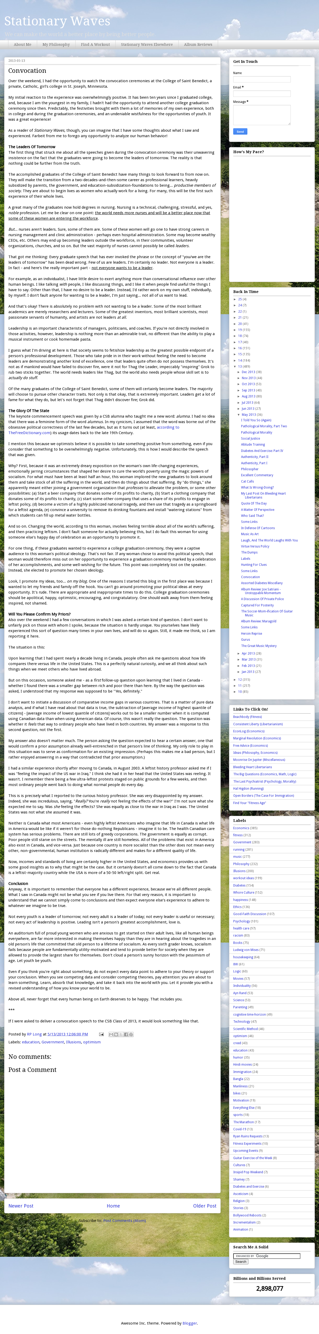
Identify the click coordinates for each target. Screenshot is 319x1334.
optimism (92, 1042)
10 (240, 692)
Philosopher (250, 469)
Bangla (238, 1079)
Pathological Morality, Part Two (264, 426)
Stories (238, 1208)
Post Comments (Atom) (124, 1220)
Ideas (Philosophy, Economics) (255, 753)
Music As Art (250, 534)
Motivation (241, 1100)
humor (238, 1057)
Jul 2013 (248, 403)
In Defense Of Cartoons (258, 528)
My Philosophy (56, 44)
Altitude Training (253, 444)
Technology (241, 1021)
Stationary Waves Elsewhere (147, 44)
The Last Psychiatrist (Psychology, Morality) (264, 781)
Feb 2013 (249, 666)
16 (240, 348)
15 (240, 354)
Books (237, 943)
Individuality (242, 986)
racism (238, 935)
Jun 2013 (248, 409)
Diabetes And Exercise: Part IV (262, 451)
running (238, 849)
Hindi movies (242, 1064)
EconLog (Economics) (248, 731)
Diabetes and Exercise (248, 1186)
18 (240, 336)
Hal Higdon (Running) (248, 788)
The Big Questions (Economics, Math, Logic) (264, 774)
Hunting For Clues (254, 565)
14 (240, 360)
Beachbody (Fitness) (247, 717)
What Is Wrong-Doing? (257, 487)
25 (240, 299)
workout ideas (243, 878)
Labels (245, 559)
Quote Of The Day (254, 503)
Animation (240, 1229)
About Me (22, 44)
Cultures (239, 1165)
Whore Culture (243, 892)
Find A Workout (95, 44)
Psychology (241, 921)
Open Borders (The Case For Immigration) (263, 796)
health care (241, 928)
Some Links (249, 522)
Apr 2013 (249, 653)
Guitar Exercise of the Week (252, 1158)
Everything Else (243, 1108)
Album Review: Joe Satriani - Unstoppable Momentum (261, 591)
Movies (238, 979)
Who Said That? (252, 516)
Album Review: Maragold (258, 621)
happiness (240, 900)
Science (238, 1000)
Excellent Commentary (257, 475)
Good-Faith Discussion (249, 914)
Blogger (190, 1323)
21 (240, 317)
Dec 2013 (249, 372)
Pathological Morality (256, 432)
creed (237, 1043)
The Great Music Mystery (259, 646)
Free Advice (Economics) (250, 746)
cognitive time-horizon (249, 1014)
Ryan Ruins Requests (248, 1136)
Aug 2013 (249, 396)
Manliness (240, 1086)
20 (240, 324)
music (237, 857)
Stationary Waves (57, 21)
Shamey (239, 1179)
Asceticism (240, 1194)
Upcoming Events (245, 1151)
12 (240, 680)
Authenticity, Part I (254, 463)
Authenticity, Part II (254, 457)
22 (240, 311)
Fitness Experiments (247, 1143)
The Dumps (249, 552)
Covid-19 (239, 1129)
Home (113, 1206)
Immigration (242, 1072)
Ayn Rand (240, 993)
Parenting (240, 1007)
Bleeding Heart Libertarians (252, 767)
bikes (237, 1093)
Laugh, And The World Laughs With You (269, 540)
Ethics (237, 907)
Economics (241, 828)
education (30, 1042)
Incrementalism (244, 1222)
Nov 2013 (249, 378)
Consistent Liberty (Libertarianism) (258, 724)
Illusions (73, 1042)
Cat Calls (247, 481)
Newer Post (20, 1206)
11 (240, 686)
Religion (239, 1201)
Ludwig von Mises (246, 950)
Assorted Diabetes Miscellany (262, 583)
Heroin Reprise (251, 633)
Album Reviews (198, 44)
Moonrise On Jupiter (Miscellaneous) (259, 760)
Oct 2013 (249, 384)
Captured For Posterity (257, 605)
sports (238, 1115)
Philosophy (241, 864)
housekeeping (243, 957)
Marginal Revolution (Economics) (257, 738)
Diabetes (239, 885)
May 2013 (249, 415)
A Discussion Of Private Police (262, 599)
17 (240, 342)
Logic (237, 971)
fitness (238, 835)
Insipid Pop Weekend (248, 1172)
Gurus (245, 639)
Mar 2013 (249, 659)
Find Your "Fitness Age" (249, 803)
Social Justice (250, 438)
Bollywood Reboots (247, 1215)
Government (53, 1042)
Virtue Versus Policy (255, 546)
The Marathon (243, 1122)
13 (240, 366)
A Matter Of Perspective (257, 510)
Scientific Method (245, 1029)
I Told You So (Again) (256, 420)
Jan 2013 (248, 672)
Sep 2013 (249, 390)
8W (235, 964)
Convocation (250, 577)
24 (240, 305)
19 (240, 330)
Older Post (205, 1206)
